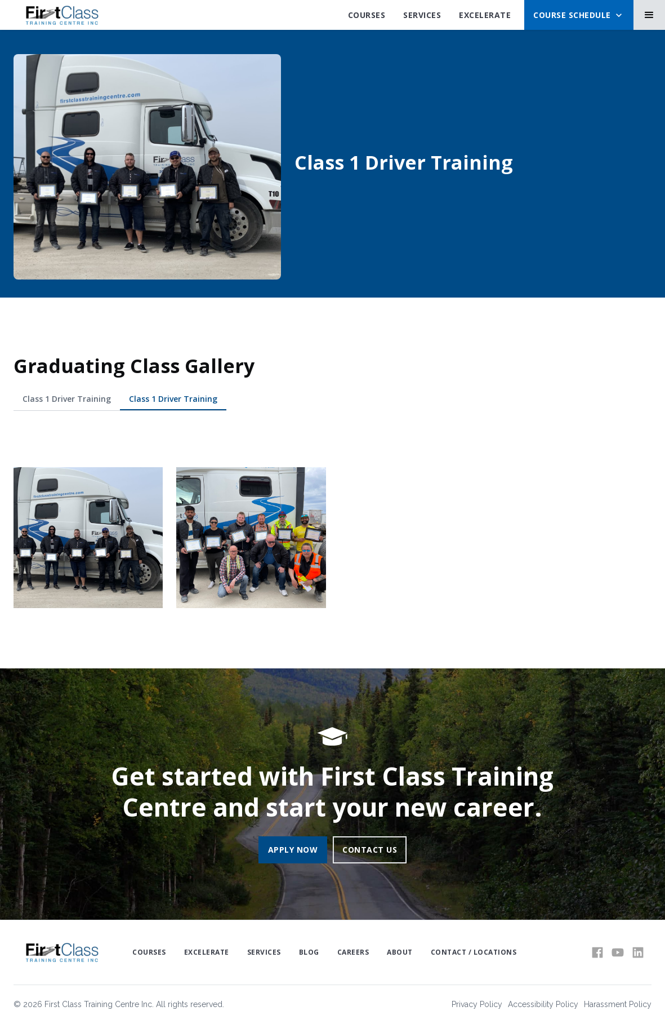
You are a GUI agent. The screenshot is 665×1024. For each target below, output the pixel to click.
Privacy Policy (477, 1004)
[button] (578, 15)
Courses (367, 15)
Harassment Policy (617, 1004)
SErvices (422, 15)
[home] (62, 15)
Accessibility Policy (543, 1004)
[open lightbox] (88, 538)
